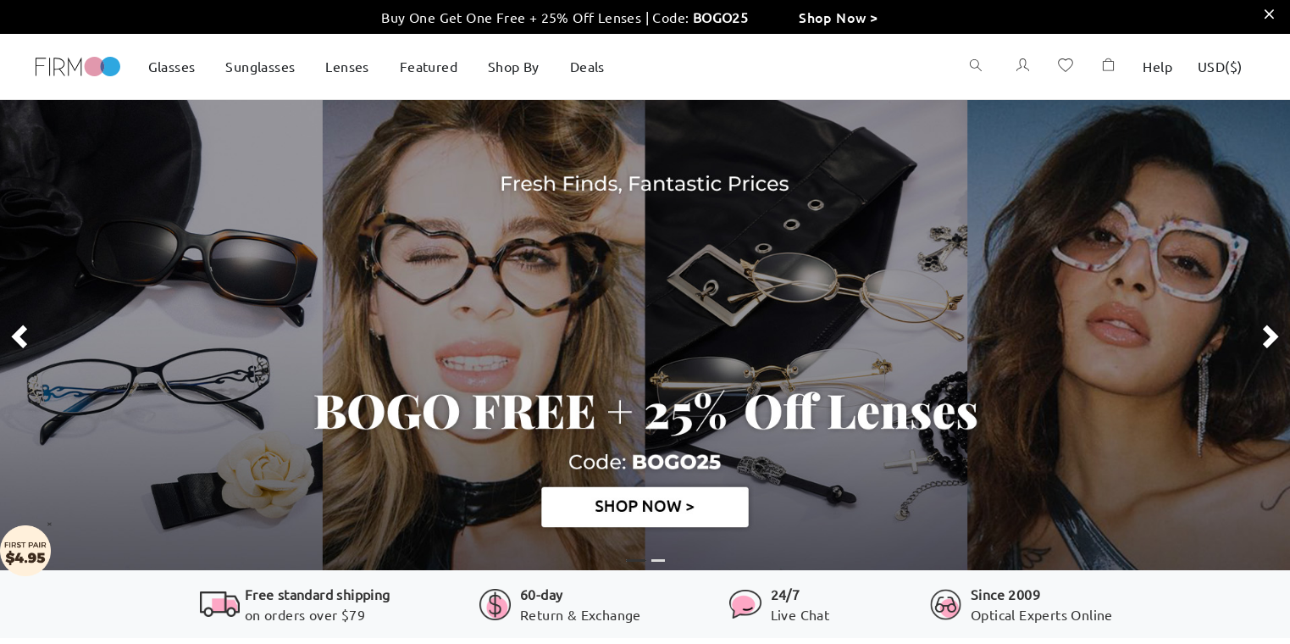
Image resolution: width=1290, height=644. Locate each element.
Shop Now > (838, 17)
